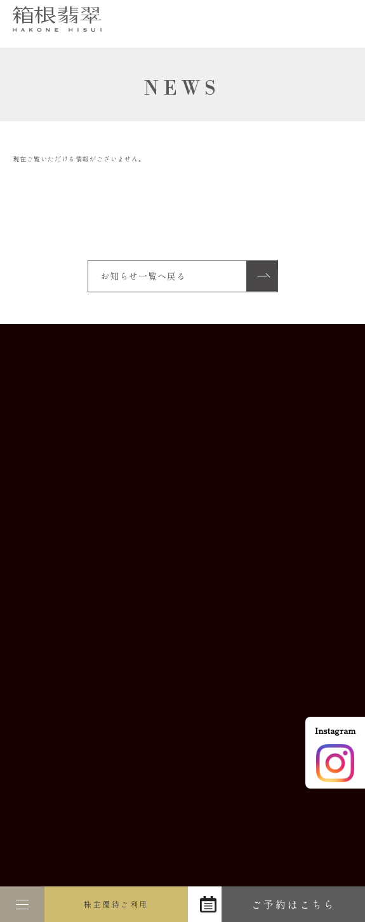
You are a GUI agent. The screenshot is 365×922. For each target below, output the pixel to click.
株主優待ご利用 (116, 904)
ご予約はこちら (293, 904)
